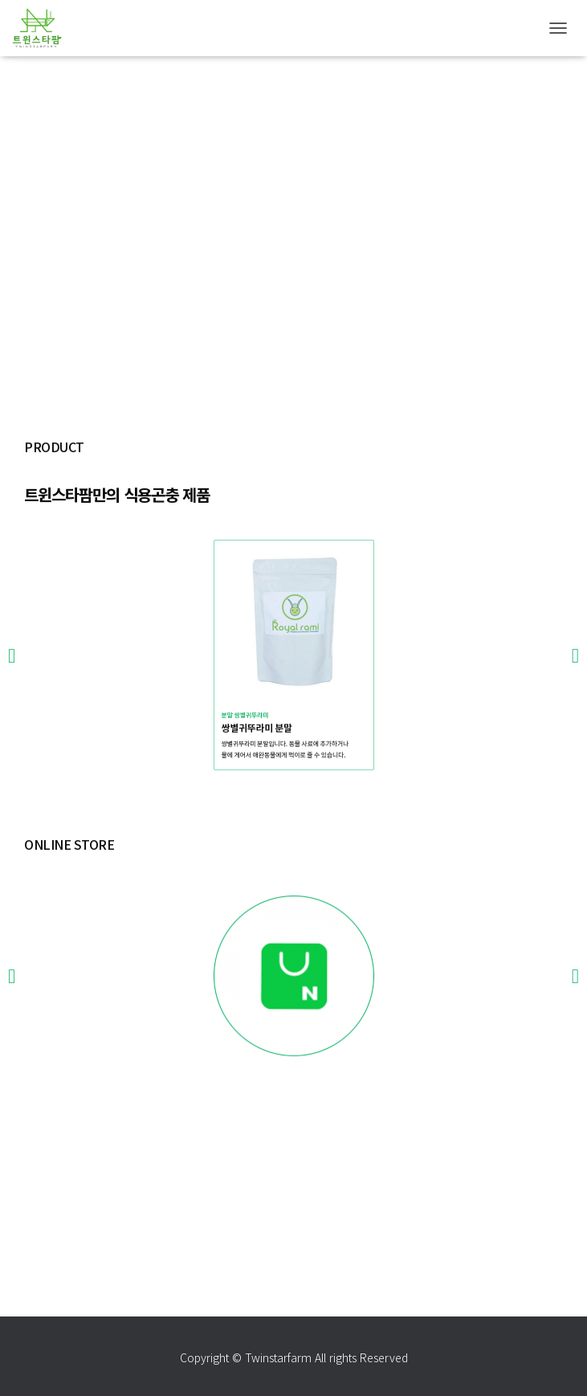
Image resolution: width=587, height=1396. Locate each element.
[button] (11, 729)
